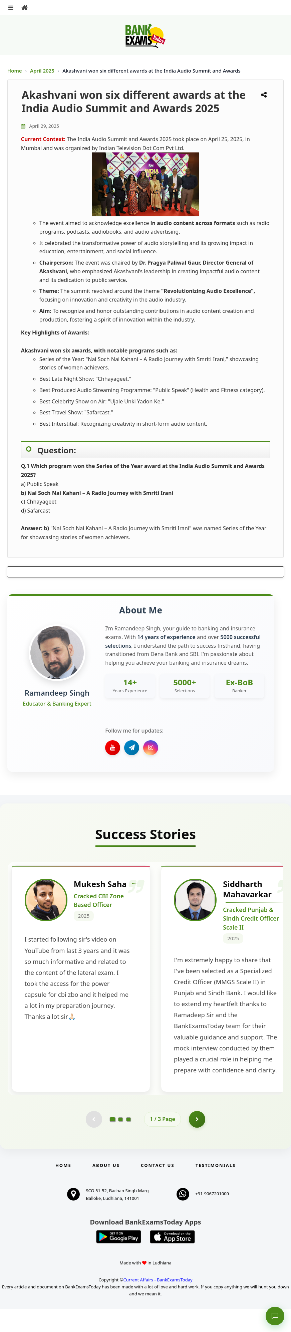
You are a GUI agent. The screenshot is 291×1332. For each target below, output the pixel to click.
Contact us (157, 1189)
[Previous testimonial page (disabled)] (93, 1142)
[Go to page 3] (128, 1143)
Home (14, 70)
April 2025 (43, 70)
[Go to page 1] (112, 1142)
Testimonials (216, 1189)
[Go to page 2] (120, 1143)
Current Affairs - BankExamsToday (157, 1303)
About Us (106, 1189)
